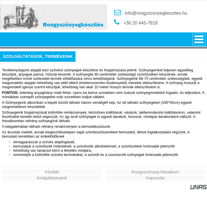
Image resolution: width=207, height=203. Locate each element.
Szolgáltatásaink (51, 177)
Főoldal (52, 171)
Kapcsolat (155, 177)
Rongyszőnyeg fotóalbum (155, 171)
